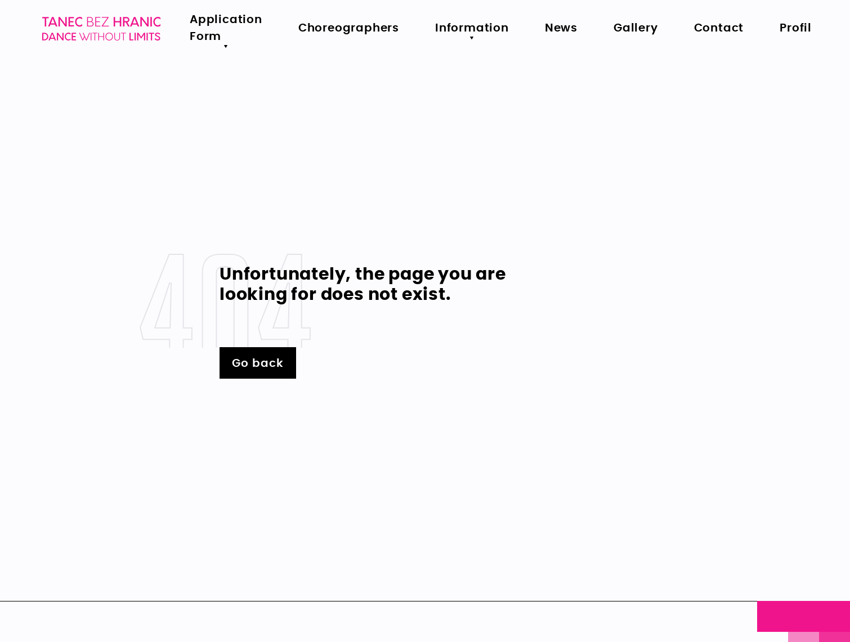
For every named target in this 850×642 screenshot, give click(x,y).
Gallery (636, 28)
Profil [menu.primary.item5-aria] (796, 28)
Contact (719, 28)
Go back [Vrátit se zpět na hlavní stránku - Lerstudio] (258, 363)
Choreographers (348, 28)
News (561, 28)
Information (472, 28)
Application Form (226, 28)
